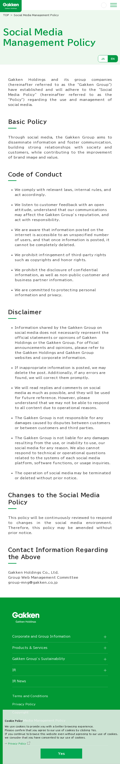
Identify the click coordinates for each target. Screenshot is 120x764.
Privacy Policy (17, 743)
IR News (19, 681)
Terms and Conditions (30, 696)
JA (103, 58)
